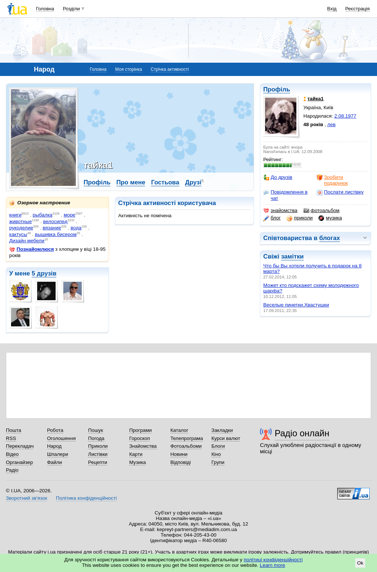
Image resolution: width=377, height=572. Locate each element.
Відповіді (180, 462)
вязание (52, 227)
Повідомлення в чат (285, 195)
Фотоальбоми (186, 446)
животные (20, 221)
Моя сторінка (128, 69)
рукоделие (21, 227)
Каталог (179, 430)
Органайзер (19, 462)
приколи (299, 218)
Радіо (12, 470)
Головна (45, 8)
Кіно (216, 454)
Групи (217, 462)
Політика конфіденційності (86, 498)
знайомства (280, 211)
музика (330, 218)
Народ (54, 446)
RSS (11, 438)
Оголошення (61, 438)
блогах (329, 238)
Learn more (272, 565)
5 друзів (44, 273)
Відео (12, 454)
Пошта (13, 430)
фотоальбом (321, 211)
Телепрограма (186, 438)
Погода (96, 438)
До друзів (277, 177)
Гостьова (165, 182)
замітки (292, 256)
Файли (54, 462)
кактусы (18, 234)
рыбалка (42, 215)
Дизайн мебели (26, 240)
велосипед (55, 221)
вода (76, 227)
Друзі (193, 182)
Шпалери (57, 454)
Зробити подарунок (332, 180)
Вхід (332, 8)
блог (272, 218)
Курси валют (225, 438)
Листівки (98, 454)
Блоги (218, 446)
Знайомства (143, 446)
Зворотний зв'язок (26, 498)
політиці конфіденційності (273, 559)
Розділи (71, 8)
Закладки (222, 430)
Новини (179, 454)
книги (15, 215)
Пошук (95, 430)
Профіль (276, 89)
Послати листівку (340, 192)
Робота (55, 430)
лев (331, 124)
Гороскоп (139, 438)
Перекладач (20, 446)
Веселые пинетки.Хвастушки (296, 305)
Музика (137, 462)
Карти (135, 454)
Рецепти (97, 462)
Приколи (98, 446)
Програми (140, 430)
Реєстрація (357, 8)
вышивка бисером (56, 234)
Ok (360, 563)
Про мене (130, 182)
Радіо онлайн (302, 433)
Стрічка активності (169, 69)
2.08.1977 (345, 116)
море (69, 215)
